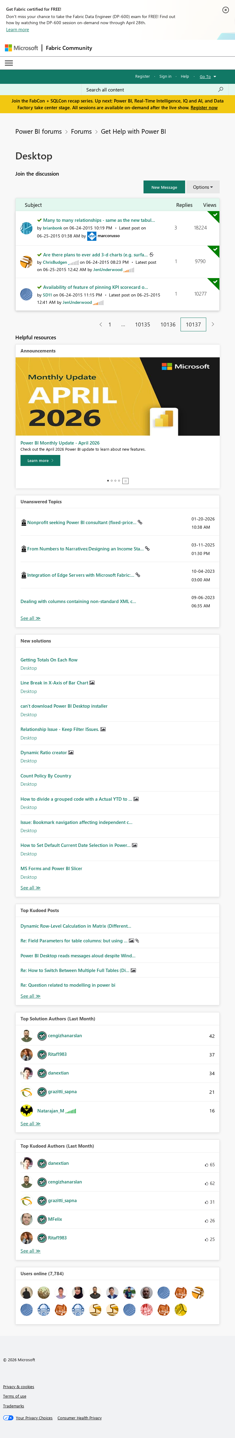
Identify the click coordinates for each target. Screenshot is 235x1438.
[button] (164, 187)
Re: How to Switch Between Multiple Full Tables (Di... (76, 970)
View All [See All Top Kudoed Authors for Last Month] (31, 1250)
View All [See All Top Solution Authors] (31, 1123)
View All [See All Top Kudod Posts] (31, 996)
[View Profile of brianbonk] (52, 228)
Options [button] (201, 187)
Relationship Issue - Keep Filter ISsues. (60, 729)
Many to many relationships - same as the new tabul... (99, 220)
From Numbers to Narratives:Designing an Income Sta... (86, 549)
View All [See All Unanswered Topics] (31, 618)
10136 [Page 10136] (168, 324)
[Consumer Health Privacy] (80, 1417)
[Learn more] (40, 460)
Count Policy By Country (46, 776)
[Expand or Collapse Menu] (9, 63)
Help (185, 76)
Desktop (29, 668)
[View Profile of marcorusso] (109, 235)
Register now (204, 107)
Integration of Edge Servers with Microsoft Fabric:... (81, 575)
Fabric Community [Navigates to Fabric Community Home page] (69, 47)
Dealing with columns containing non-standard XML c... (78, 601)
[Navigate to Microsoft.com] (21, 47)
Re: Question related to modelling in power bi (68, 985)
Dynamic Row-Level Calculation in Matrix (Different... (76, 926)
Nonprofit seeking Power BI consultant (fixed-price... (82, 522)
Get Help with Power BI (133, 131)
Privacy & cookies (18, 1386)
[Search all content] (155, 89)
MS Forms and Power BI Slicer (51, 868)
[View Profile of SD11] (47, 295)
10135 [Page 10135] (142, 324)
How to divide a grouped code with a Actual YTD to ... (77, 799)
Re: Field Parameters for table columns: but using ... (75, 940)
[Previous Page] (98, 324)
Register (142, 76)
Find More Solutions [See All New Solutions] (31, 887)
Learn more (17, 29)
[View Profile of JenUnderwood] (107, 269)
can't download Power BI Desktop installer (64, 706)
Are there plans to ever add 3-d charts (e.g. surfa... (96, 254)
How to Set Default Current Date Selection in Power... (76, 845)
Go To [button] (205, 76)
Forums (81, 131)
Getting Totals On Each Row (49, 660)
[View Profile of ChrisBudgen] (55, 262)
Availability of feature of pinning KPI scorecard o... (95, 287)
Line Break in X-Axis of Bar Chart (55, 683)
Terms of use (14, 1396)
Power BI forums (38, 131)
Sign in (165, 76)
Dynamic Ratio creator (44, 752)
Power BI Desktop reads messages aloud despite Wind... (78, 955)
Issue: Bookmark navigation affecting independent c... (76, 822)
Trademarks (13, 1405)
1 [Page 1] (109, 324)
